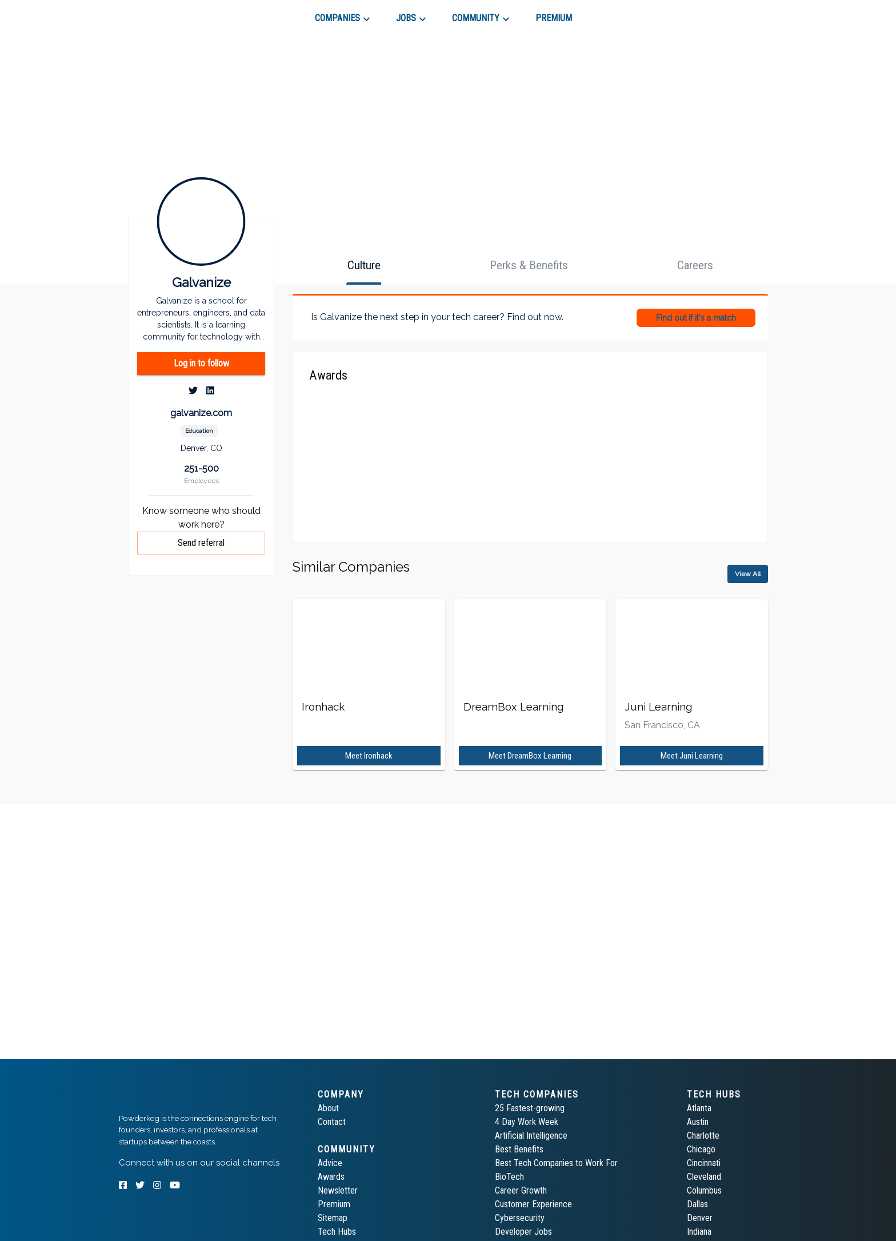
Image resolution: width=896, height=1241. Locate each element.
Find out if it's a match (696, 317)
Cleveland (704, 1176)
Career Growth (521, 1190)
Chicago (701, 1149)
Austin (698, 1121)
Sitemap (332, 1217)
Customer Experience (533, 1204)
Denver (700, 1217)
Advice (330, 1163)
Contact (332, 1121)
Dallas (697, 1204)
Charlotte (703, 1135)
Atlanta (699, 1108)
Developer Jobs (523, 1231)
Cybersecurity (520, 1217)
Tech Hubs (337, 1231)
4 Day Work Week (526, 1121)
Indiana (699, 1231)
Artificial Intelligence (531, 1135)
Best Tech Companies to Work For (556, 1163)
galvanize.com (201, 413)
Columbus (704, 1190)
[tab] (160, 13)
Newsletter (338, 1190)
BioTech (509, 1176)
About (328, 1108)
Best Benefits (519, 1149)
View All (748, 574)
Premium (334, 1204)
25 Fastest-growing (530, 1108)
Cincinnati (704, 1163)
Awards (331, 1176)
